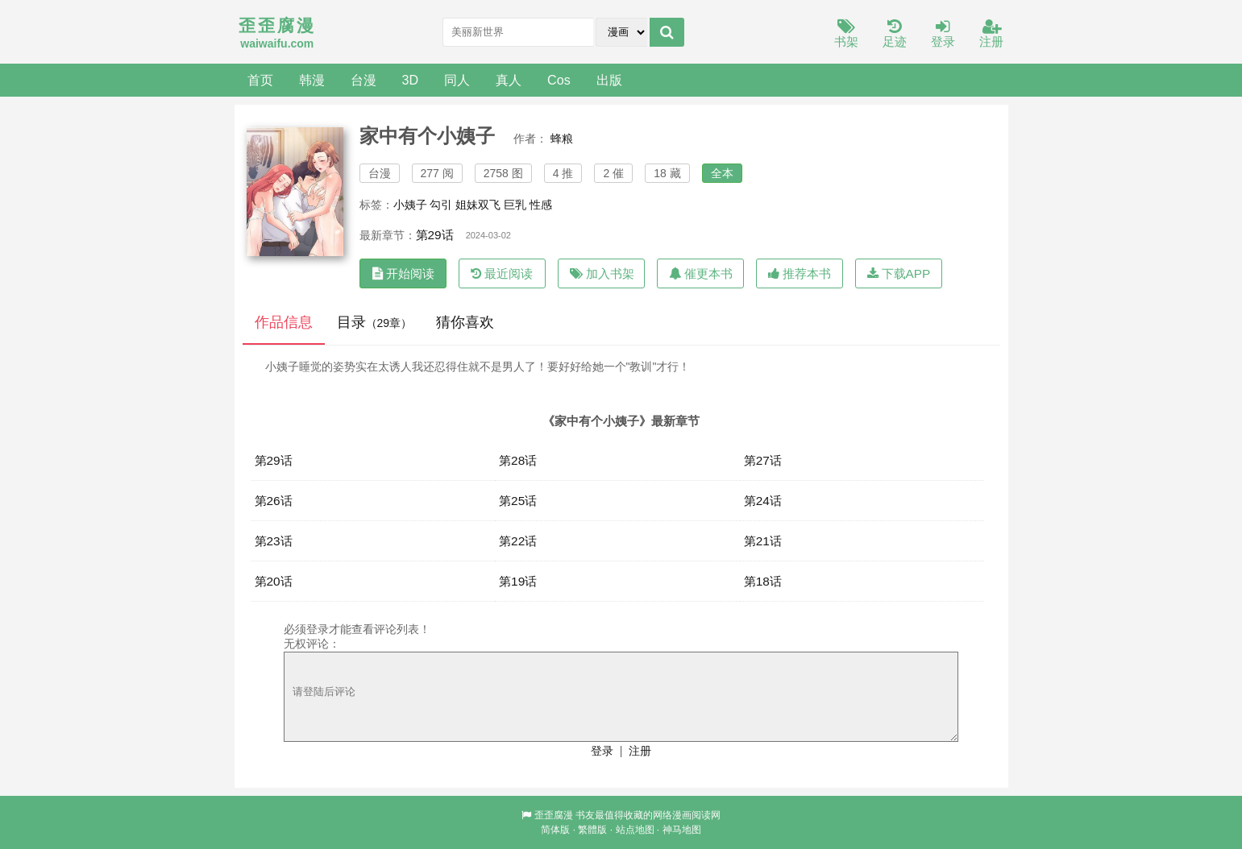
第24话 (763, 500)
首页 (260, 79)
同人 (457, 79)
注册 (991, 34)
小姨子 (410, 204)
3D (410, 79)
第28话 (518, 460)
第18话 (763, 581)
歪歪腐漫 (553, 815)
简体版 (555, 829)
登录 (943, 34)
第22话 (518, 541)
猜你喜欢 (465, 322)
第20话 (274, 581)
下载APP (899, 273)
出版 (609, 79)
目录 (375, 322)
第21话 (763, 541)
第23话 (274, 541)
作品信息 (284, 322)
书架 (846, 34)
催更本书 (701, 273)
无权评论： (312, 643)
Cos (559, 79)
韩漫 (312, 79)
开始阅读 (403, 273)
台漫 (363, 79)
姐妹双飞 (478, 204)
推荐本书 (799, 273)
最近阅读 (502, 273)
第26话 (274, 500)
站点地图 (635, 829)
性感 (541, 204)
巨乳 (515, 204)
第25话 (518, 500)
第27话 (763, 460)
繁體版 (592, 829)
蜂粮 (561, 138)
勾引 (441, 204)
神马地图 (682, 829)
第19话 (518, 581)
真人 (508, 79)
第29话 (435, 235)
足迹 (895, 34)
